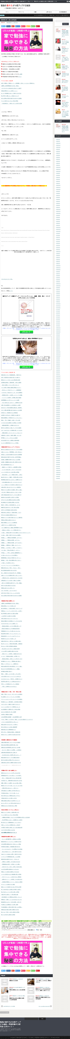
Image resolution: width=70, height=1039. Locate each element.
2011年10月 (58, 450)
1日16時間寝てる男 (17, 717)
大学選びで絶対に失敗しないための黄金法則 (11, 827)
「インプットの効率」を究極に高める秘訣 (11, 397)
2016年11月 (58, 329)
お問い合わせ (49, 12)
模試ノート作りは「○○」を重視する (9, 663)
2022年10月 (58, 213)
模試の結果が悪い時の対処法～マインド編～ (11, 666)
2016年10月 (58, 331)
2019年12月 (58, 265)
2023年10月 (58, 189)
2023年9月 (58, 191)
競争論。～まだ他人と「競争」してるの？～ (11, 547)
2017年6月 (58, 315)
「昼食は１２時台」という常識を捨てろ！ (11, 530)
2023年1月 (58, 207)
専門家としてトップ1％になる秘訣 (9, 437)
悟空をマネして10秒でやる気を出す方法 (10, 734)
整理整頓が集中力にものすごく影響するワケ (11, 479)
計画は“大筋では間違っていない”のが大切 (65, 67)
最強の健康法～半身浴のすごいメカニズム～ (11, 417)
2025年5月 (58, 157)
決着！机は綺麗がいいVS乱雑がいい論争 (11, 405)
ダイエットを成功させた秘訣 (8, 884)
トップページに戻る (4, 1012)
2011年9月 (58, 452)
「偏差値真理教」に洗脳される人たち (10, 425)
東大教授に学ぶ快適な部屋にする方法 (10, 502)
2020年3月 (58, 259)
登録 (37, 929)
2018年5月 (58, 293)
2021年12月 (58, 227)
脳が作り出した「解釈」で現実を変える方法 (11, 477)
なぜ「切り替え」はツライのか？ (9, 590)
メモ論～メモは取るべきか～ (8, 562)
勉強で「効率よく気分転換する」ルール (10, 505)
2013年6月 (58, 412)
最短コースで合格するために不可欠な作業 (11, 887)
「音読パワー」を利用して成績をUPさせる (11, 653)
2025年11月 (58, 145)
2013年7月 (58, 410)
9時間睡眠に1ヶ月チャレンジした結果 (10, 400)
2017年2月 (58, 323)
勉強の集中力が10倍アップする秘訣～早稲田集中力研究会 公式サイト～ (10, 1024)
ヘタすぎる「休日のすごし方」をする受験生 (11, 392)
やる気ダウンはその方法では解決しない (65, 75)
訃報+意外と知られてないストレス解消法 (11, 487)
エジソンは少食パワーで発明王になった (10, 706)
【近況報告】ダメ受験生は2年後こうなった (11, 897)
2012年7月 (58, 434)
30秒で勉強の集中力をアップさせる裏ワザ (11, 494)
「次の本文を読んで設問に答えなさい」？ (11, 755)
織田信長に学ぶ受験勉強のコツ (8, 729)
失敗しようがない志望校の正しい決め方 (10, 825)
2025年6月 (58, 155)
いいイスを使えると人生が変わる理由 (10, 472)
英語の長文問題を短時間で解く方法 (9, 745)
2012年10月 (58, 428)
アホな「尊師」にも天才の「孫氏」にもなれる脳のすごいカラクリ (17, 719)
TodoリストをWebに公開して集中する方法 (11, 854)
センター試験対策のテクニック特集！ (10, 443)
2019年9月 (58, 271)
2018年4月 (58, 295)
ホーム (7, 12)
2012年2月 (58, 442)
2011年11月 (58, 448)
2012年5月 (58, 436)
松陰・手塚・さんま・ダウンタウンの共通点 (11, 694)
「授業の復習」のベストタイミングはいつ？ (11, 432)
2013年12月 (58, 400)
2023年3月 (58, 203)
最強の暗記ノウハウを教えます (8, 606)
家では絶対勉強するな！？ (7, 464)
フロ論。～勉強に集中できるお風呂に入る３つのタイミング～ (16, 532)
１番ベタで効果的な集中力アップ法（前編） (11, 583)
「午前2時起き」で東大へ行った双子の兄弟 (11, 103)
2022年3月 (58, 221)
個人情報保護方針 (63, 12)
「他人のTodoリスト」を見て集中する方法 (11, 851)
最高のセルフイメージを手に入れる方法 (10, 773)
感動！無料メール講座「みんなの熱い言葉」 (11, 783)
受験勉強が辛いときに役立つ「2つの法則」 (11, 775)
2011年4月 (58, 462)
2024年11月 (58, 169)
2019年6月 (58, 275)
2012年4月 (58, 438)
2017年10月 (58, 307)
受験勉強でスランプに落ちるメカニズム (10, 631)
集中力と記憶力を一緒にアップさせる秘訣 (11, 427)
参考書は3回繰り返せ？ (6, 671)
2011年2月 (58, 466)
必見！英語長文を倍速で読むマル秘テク (10, 377)
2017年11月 (58, 305)
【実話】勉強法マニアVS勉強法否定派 (10, 628)
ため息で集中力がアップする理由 (9, 1006)
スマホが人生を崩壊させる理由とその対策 (11, 422)
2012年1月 (58, 444)
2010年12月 (58, 470)
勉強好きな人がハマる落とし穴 (8, 638)
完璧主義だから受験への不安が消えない (10, 790)
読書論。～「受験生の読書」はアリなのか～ (11, 542)
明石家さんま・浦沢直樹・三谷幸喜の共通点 (11, 701)
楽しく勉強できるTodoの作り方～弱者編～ (11, 573)
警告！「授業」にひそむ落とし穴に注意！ (11, 674)
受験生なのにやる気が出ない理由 (9, 805)
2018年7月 (58, 289)
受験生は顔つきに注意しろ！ (8, 588)
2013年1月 (58, 422)
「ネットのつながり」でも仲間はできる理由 (11, 849)
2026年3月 (58, 139)
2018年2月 (58, 299)
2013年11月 (58, 402)
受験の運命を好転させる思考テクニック (10, 800)
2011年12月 (58, 446)
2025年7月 (58, 153)
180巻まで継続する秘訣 (6, 714)
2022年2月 (58, 223)
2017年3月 (58, 321)
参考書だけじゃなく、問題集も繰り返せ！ (11, 661)
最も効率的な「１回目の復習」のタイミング (11, 608)
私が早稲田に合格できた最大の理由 (9, 613)
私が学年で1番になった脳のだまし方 (10, 95)
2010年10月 (58, 474)
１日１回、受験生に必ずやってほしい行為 (11, 492)
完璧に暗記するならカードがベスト (9, 618)
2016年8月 (58, 335)
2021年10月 (58, 231)
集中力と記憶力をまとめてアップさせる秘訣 (11, 449)
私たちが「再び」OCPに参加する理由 (10, 912)
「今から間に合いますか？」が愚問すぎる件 (11, 402)
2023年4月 (58, 201)
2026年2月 (58, 141)
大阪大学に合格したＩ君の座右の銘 (9, 894)
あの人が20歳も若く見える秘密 (8, 712)
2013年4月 (58, 416)
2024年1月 (58, 183)
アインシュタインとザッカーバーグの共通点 (11, 699)
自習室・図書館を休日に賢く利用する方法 (11, 462)
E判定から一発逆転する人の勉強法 (9, 412)
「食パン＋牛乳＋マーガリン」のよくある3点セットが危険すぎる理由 (65, 114)
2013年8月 (58, 408)
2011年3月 (58, 464)
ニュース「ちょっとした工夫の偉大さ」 (10, 565)
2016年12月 (58, 327)
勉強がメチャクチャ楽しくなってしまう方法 (11, 785)
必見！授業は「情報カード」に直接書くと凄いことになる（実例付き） (18, 83)
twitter (69, 1)
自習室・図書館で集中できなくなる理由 (10, 459)
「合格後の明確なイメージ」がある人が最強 (11, 882)
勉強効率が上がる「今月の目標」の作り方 (11, 902)
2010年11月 (58, 472)
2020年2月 (58, 261)
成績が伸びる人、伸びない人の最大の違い (11, 641)
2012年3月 (58, 440)
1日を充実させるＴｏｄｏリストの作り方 (11, 676)
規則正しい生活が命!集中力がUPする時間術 (11, 454)
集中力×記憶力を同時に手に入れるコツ (10, 760)
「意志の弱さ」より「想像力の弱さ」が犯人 (11, 474)
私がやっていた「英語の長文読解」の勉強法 (11, 643)
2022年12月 (58, 209)
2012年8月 (58, 432)
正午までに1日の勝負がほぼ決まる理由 (10, 499)
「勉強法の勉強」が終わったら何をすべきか (11, 658)
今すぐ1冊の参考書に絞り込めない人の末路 (11, 410)
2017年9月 (58, 309)
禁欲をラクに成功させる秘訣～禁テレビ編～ (11, 489)
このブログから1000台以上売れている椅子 (11, 88)
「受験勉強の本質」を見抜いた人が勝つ (10, 864)
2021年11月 (58, 229)
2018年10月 (58, 285)
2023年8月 (58, 193)
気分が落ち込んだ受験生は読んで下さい (10, 795)
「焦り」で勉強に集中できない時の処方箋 (11, 778)
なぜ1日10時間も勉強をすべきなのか (10, 869)
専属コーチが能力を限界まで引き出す (10, 871)
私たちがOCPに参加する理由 (8, 914)
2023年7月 (58, 195)
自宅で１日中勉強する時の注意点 (9, 510)
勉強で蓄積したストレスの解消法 (9, 522)
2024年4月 (58, 177)
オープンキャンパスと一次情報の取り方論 (65, 42)
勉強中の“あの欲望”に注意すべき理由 (10, 497)
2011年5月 (58, 460)
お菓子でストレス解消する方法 (8, 525)
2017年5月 (58, 317)
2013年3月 (58, 418)
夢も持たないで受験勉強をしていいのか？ (11, 822)
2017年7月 (58, 313)
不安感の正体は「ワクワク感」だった (10, 793)
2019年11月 (58, 267)
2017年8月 (58, 311)
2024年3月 (58, 179)
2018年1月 (58, 301)
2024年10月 (58, 171)
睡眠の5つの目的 (13, 980)
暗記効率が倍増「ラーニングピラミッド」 (11, 633)
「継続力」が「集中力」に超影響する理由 (11, 467)
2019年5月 (58, 277)
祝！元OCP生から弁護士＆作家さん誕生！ (11, 889)
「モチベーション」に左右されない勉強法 (11, 876)
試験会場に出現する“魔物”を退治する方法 (11, 762)
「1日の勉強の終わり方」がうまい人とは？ (11, 482)
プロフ (20, 76)
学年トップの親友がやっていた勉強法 (10, 684)
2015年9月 (58, 357)
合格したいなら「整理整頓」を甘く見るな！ (11, 452)
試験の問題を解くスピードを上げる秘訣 (10, 742)
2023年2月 (58, 205)
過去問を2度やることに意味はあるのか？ (11, 681)
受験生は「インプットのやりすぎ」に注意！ (11, 611)
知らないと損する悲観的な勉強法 (9, 646)
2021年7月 (58, 237)
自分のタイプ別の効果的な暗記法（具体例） (11, 407)
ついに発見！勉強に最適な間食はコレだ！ (11, 387)
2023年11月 (58, 187)
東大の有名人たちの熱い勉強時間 (9, 727)
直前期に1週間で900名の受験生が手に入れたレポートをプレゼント (65, 33)
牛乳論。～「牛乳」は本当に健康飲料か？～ (11, 552)
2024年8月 (58, 175)
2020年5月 (58, 255)
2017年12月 (58, 303)
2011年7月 (58, 456)
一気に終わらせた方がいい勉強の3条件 (10, 648)
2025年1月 (58, 165)
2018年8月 (58, 287)
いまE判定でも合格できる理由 (8, 616)
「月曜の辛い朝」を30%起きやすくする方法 (11, 578)
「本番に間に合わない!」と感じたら (9, 788)
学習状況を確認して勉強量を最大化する (10, 846)
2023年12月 (58, 185)
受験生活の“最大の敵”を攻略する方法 (10, 909)
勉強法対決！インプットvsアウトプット (10, 636)
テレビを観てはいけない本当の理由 (9, 101)
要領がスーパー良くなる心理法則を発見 (10, 380)
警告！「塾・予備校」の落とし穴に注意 (10, 420)
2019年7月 (58, 273)
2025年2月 (58, 163)
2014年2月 (58, 396)
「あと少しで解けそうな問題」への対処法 (11, 750)
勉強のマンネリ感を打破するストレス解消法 (11, 517)
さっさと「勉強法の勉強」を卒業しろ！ (10, 656)
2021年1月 (58, 249)
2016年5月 (58, 341)
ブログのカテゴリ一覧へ (7, 279)
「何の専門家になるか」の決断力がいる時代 (11, 820)
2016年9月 (58, 333)
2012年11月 (58, 426)
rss (67, 1)
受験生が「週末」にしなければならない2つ (11, 899)
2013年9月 (58, 406)
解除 (40, 929)
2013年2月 (58, 420)
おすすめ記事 (16, 987)
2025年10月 (58, 147)
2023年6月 (58, 197)
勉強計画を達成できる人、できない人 (10, 859)
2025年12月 (58, 143)
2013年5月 (58, 414)
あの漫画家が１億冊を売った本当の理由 (10, 709)
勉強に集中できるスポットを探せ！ (9, 724)
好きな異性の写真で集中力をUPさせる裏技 (11, 98)
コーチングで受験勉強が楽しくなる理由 (10, 856)
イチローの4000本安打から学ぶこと (9, 722)
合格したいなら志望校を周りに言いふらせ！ (11, 575)
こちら (11, 290)
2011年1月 (58, 468)
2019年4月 (58, 279)
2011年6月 (58, 458)
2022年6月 (58, 217)
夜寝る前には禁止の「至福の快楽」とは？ (11, 512)
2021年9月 (58, 233)
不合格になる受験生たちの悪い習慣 (9, 904)
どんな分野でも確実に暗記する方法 (9, 651)
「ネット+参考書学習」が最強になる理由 (11, 839)
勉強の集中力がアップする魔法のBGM (10, 757)
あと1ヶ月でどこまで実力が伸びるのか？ (11, 803)
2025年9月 (58, 149)
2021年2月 (58, 247)
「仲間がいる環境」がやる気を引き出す (10, 861)
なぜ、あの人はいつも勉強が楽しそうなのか (11, 430)
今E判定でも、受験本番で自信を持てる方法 (11, 780)
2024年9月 (58, 173)
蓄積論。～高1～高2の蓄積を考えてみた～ (11, 560)
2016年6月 (58, 339)
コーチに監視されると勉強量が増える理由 (11, 874)
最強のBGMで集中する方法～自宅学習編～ (11, 457)
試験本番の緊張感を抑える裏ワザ (9, 752)
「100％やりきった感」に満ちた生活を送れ (11, 866)
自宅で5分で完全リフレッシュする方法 (10, 593)
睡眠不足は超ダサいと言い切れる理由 (10, 507)
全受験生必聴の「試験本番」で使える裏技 (11, 382)
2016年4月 (58, 343)
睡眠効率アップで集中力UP (13, 22)
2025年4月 (58, 159)
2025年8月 (58, 151)
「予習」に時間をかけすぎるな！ (9, 686)
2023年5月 (58, 199)
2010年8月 (58, 478)
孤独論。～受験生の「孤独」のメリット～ (11, 545)
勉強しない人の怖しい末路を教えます (10, 812)
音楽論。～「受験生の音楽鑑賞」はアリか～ (11, 537)
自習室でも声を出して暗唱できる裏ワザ (10, 415)
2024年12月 (58, 167)
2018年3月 (58, 297)
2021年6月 (58, 239)
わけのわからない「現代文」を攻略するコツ (11, 679)
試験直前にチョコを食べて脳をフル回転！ (11, 580)
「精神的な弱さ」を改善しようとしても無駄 (11, 395)
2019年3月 (58, 281)
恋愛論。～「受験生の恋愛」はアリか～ (10, 540)
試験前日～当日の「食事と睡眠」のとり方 (11, 435)
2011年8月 (58, 454)
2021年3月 (58, 245)
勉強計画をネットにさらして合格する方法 (11, 841)
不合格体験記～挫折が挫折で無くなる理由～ (11, 907)
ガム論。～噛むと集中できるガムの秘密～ (11, 535)
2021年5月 (58, 241)
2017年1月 (58, 325)
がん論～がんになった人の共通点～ (9, 555)
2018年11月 (58, 283)
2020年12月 (58, 251)
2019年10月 (58, 269)
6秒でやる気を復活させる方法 (8, 585)
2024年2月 (58, 181)
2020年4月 (58, 257)
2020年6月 (58, 253)
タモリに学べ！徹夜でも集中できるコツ (10, 704)
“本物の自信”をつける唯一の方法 (9, 798)
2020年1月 (58, 263)
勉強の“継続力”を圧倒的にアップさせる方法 (11, 621)
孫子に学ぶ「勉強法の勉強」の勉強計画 (10, 732)
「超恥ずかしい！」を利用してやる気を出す (11, 879)
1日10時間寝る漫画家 (6, 717)
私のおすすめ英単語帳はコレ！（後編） (10, 668)
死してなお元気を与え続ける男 (44, 1006)
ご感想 (35, 12)
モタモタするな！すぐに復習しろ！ (9, 623)
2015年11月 (58, 353)
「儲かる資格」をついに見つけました (10, 385)
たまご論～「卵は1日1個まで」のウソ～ (10, 550)
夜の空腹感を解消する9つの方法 (9, 570)
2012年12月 (58, 424)
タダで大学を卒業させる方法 (8, 830)
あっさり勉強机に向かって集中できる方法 (11, 93)
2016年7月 (58, 337)
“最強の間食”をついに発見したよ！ (9, 90)
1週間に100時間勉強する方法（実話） (10, 85)
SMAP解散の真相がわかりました (9, 832)
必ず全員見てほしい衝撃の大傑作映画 (10, 440)
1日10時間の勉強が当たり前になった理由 (11, 844)
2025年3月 (58, 161)
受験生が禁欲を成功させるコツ (8, 520)
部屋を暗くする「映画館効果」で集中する (11, 375)
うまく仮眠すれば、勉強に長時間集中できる (11, 527)
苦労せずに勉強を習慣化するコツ (9, 515)
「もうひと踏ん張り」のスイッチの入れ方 (11, 469)
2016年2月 (58, 347)
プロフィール (21, 12)
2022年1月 (58, 225)
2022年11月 (58, 211)
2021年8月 (58, 235)
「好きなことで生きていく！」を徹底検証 (11, 390)
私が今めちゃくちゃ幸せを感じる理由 (10, 892)
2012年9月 (58, 430)
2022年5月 (58, 219)
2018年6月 (58, 291)
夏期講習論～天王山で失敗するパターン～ (11, 557)
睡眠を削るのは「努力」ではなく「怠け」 (11, 567)
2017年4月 (58, 319)
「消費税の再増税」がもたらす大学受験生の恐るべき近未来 (15, 817)
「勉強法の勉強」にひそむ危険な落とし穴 (11, 626)
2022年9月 (58, 215)
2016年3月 (58, 345)
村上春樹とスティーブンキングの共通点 (10, 696)
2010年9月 (58, 476)
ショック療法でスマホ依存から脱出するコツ (11, 484)
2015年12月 (58, 351)
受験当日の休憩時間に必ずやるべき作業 (10, 747)
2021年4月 (58, 243)
